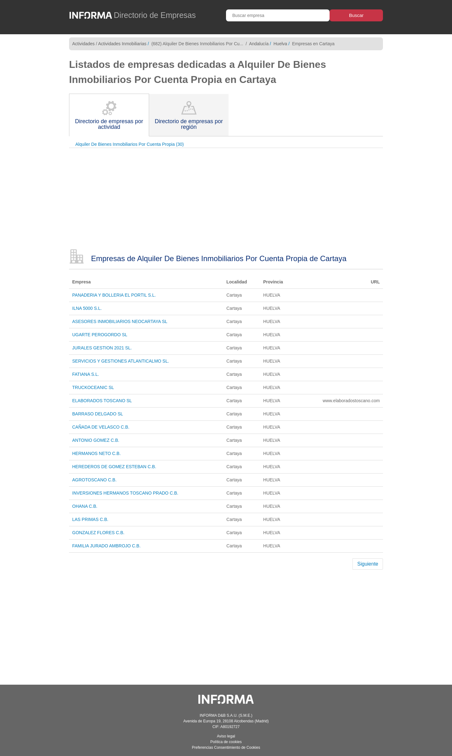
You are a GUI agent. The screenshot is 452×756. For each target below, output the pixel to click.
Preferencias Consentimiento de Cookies (226, 747)
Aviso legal (226, 736)
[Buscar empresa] (278, 15)
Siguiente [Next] (367, 564)
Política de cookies (226, 742)
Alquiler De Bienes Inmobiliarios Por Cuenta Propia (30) (129, 144)
